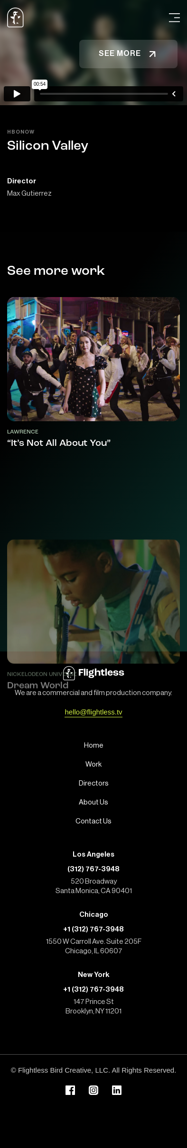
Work (93, 764)
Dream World (37, 725)
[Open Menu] (174, 17)
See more (128, 54)
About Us (93, 802)
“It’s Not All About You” (59, 443)
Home (93, 745)
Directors (94, 783)
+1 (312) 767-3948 (93, 929)
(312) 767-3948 (93, 869)
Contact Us (93, 821)
